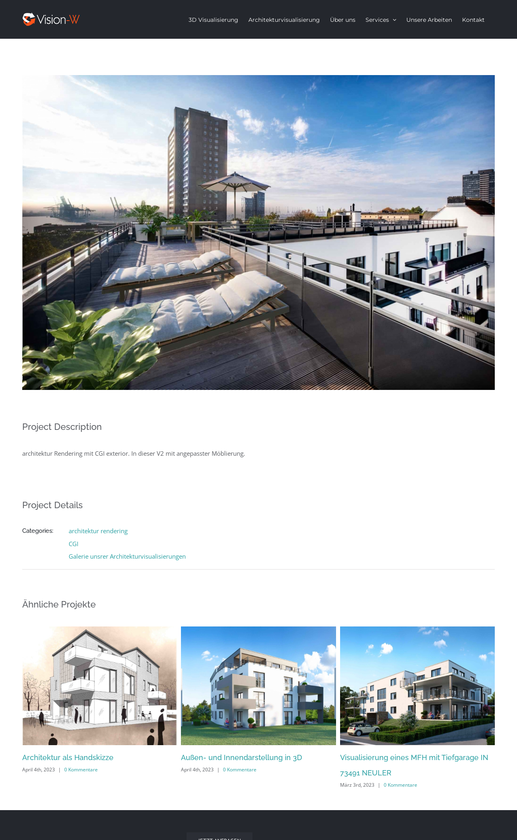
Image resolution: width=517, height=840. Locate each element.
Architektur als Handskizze (67, 757)
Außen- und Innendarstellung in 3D (241, 757)
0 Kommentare (81, 769)
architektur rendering (98, 531)
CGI (73, 544)
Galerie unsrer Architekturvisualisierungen (127, 556)
